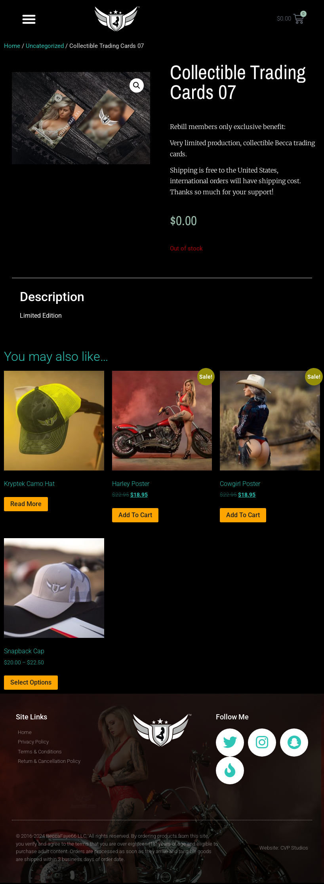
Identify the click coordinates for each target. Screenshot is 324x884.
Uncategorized (45, 45)
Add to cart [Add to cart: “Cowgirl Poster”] (243, 515)
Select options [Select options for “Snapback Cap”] (30, 682)
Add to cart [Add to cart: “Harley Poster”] (135, 515)
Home (12, 45)
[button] (29, 19)
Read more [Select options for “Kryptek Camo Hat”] (26, 504)
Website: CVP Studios (283, 849)
